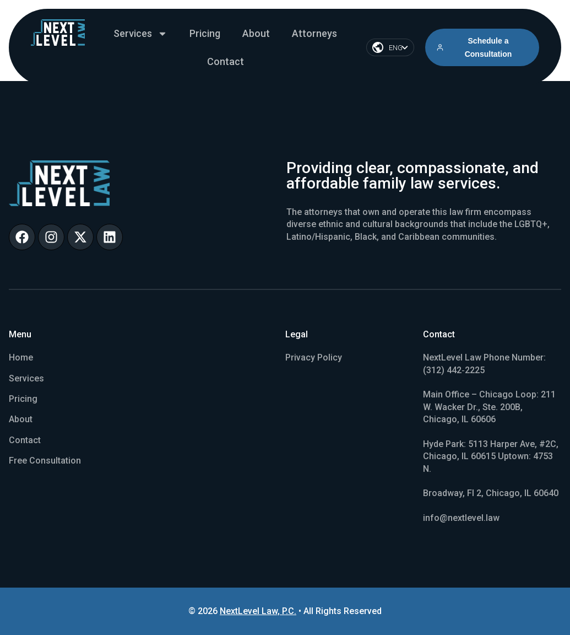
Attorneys (314, 33)
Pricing (204, 33)
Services (140, 33)
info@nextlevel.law (461, 518)
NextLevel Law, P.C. (258, 611)
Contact (225, 61)
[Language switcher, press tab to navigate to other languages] (390, 47)
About (256, 33)
